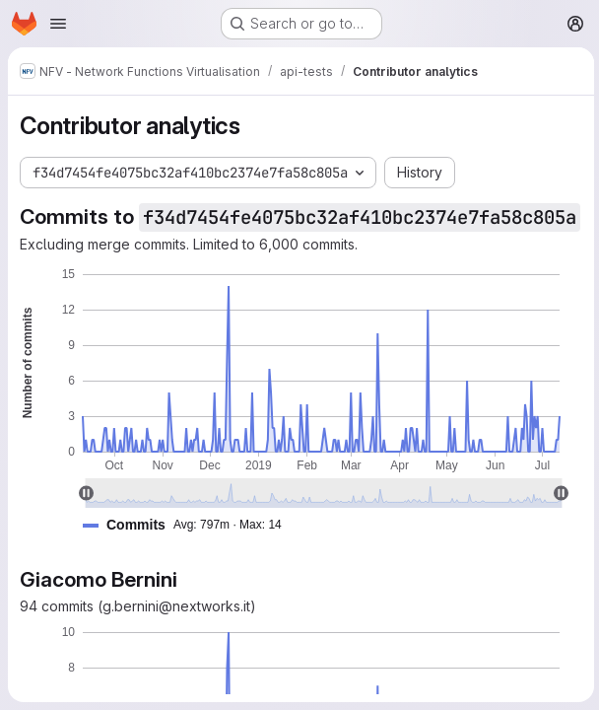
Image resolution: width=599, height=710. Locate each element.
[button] (190, 549)
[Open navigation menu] (58, 23)
